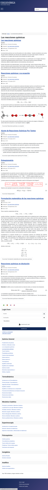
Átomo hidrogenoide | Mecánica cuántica (11, 413)
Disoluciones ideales (7, 393)
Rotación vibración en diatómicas (9, 428)
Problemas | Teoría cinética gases (10, 445)
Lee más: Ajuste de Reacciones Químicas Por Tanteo (14, 155)
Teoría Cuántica (5, 351)
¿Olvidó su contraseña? (7, 332)
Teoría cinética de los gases (8, 443)
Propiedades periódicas (7, 353)
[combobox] (41, 9)
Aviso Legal (21, 482)
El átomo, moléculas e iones (8, 344)
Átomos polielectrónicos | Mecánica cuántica (12, 418)
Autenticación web (24, 324)
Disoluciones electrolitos (7, 395)
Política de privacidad (24, 484)
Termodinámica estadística (8, 441)
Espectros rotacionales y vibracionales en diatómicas (14, 430)
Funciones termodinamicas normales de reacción (13, 390)
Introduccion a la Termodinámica (9, 380)
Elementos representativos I (8, 370)
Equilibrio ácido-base (7, 363)
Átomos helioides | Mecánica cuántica (11, 416)
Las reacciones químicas (8, 349)
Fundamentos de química (8, 342)
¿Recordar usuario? (6, 333)
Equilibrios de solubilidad (8, 365)
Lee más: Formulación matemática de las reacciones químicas (17, 259)
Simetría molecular (6, 457)
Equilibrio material (6, 386)
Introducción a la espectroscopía (9, 426)
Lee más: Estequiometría (8, 193)
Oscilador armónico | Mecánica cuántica (11, 409)
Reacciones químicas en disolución (15, 264)
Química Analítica (6, 466)
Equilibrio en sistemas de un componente (11, 388)
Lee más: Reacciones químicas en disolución (13, 298)
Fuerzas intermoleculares (8, 355)
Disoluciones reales (6, 397)
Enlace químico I (6, 357)
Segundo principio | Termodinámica (10, 384)
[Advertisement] (24, 22)
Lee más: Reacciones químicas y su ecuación (13, 126)
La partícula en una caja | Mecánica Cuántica (12, 407)
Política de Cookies (23, 486)
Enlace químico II (6, 359)
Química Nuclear (6, 455)
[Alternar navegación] (2, 9)
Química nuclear (6, 367)
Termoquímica (5, 361)
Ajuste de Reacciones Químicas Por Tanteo (18, 131)
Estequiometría (7, 160)
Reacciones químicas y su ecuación (15, 73)
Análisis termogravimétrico (8, 468)
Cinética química (6, 439)
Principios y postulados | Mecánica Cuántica (12, 405)
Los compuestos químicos (8, 347)
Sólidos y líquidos (6, 372)
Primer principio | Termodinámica (9, 382)
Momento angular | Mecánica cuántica (11, 411)
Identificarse (24, 328)
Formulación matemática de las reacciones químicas (22, 198)
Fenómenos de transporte (8, 447)
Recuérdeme (6, 321)
